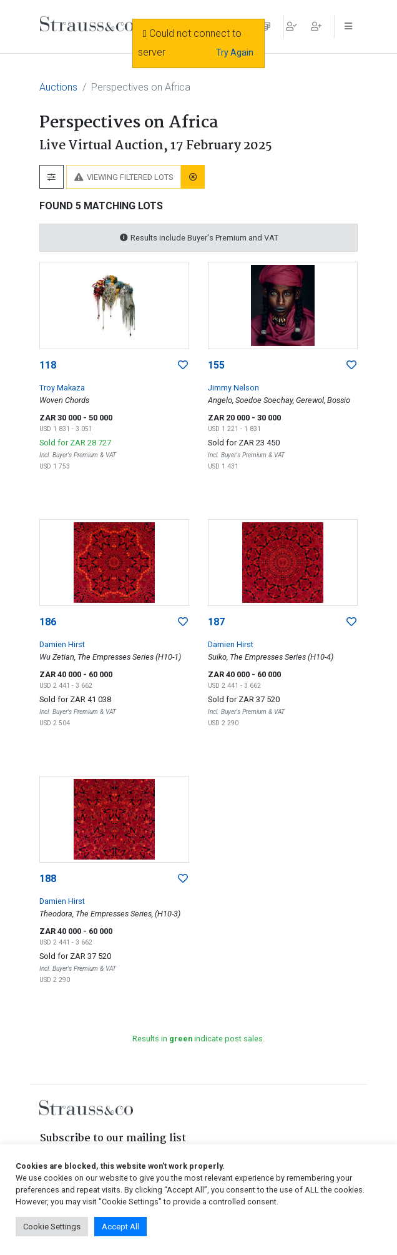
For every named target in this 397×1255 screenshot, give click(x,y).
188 (47, 879)
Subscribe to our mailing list (113, 1138)
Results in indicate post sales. (198, 1038)
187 (216, 622)
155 (216, 365)
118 (47, 365)
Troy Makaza (62, 387)
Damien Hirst (62, 644)
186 (47, 622)
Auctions (58, 87)
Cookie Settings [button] (52, 1226)
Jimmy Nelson (233, 387)
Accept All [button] (120, 1226)
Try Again (234, 52)
